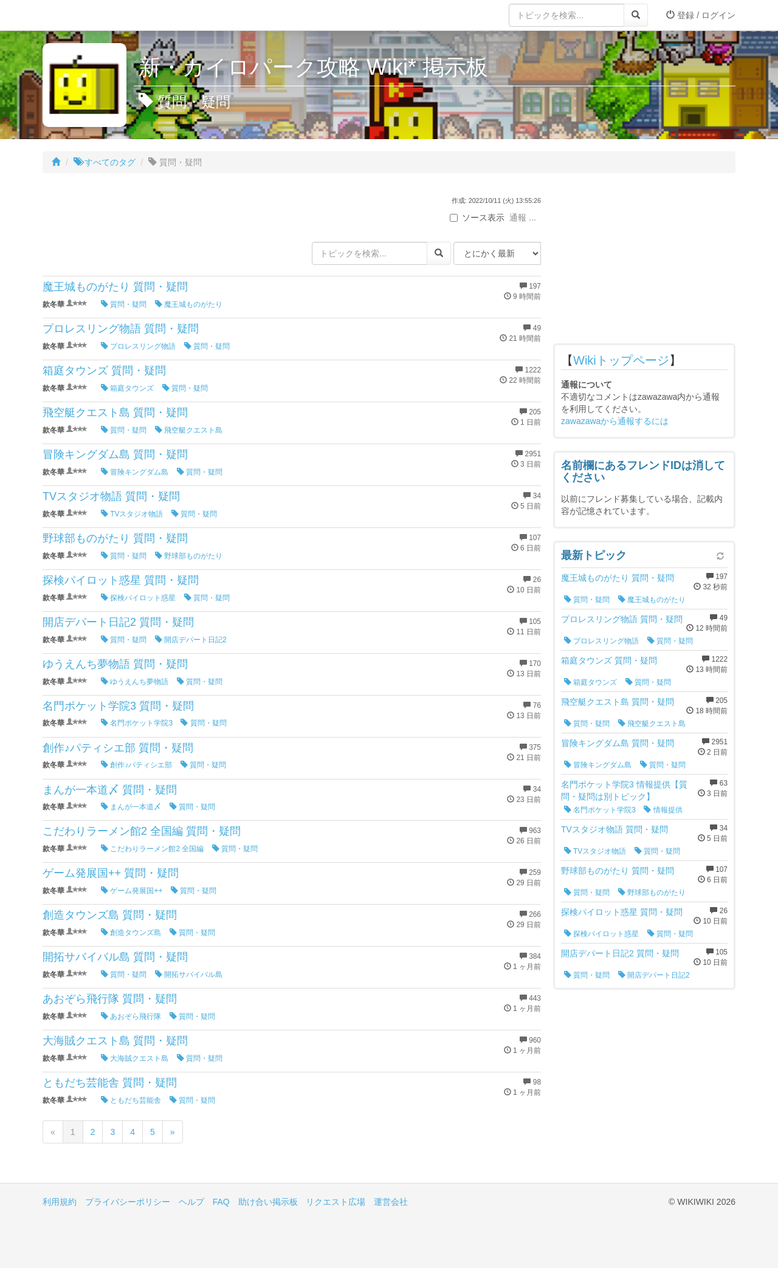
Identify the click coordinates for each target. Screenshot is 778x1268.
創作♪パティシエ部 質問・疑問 (118, 748)
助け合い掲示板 (268, 1202)
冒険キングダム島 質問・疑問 (115, 454)
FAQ (221, 1202)
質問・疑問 (123, 304)
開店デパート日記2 (191, 640)
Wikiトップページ (621, 360)
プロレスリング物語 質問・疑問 (121, 329)
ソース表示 (477, 217)
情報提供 (663, 810)
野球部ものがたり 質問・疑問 (115, 538)
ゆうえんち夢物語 (134, 681)
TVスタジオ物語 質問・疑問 (111, 496)
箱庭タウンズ (127, 388)
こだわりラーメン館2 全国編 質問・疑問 (142, 831)
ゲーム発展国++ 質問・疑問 (111, 873)
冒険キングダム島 (134, 472)
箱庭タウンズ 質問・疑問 (104, 371)
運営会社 (391, 1202)
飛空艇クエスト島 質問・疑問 (115, 412)
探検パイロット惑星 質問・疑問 (121, 580)
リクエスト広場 (335, 1202)
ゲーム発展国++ (131, 890)
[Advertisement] (644, 261)
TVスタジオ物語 (132, 514)
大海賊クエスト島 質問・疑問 (115, 1041)
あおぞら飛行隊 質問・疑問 (110, 999)
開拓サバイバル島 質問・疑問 (115, 957)
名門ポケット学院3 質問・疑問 (118, 706)
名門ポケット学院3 (137, 723)
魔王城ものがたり (188, 304)
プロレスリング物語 (138, 346)
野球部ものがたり (188, 556)
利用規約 (60, 1202)
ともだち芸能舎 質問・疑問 (110, 1083)
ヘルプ (191, 1202)
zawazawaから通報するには (615, 421)
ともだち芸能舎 (131, 1100)
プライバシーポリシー (127, 1202)
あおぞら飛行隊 (131, 1016)
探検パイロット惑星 (138, 598)
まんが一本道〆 (131, 807)
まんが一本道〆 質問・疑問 (110, 790)
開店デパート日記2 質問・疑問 (118, 622)
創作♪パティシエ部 (136, 765)
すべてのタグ (105, 162)
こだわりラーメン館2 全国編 (152, 849)
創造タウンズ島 (131, 932)
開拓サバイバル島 (188, 974)
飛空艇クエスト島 (188, 430)
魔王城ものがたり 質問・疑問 (115, 287)
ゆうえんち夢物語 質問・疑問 (115, 664)
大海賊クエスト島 (134, 1058)
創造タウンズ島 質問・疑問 (110, 915)
